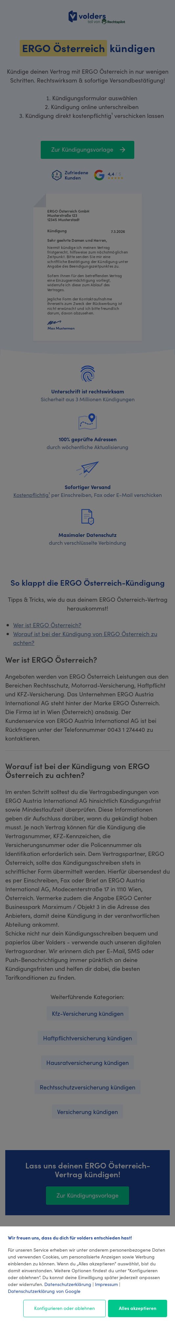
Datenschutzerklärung (67, 1284)
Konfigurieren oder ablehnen (64, 1308)
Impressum (106, 1284)
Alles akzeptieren (137, 1308)
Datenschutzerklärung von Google (44, 1291)
